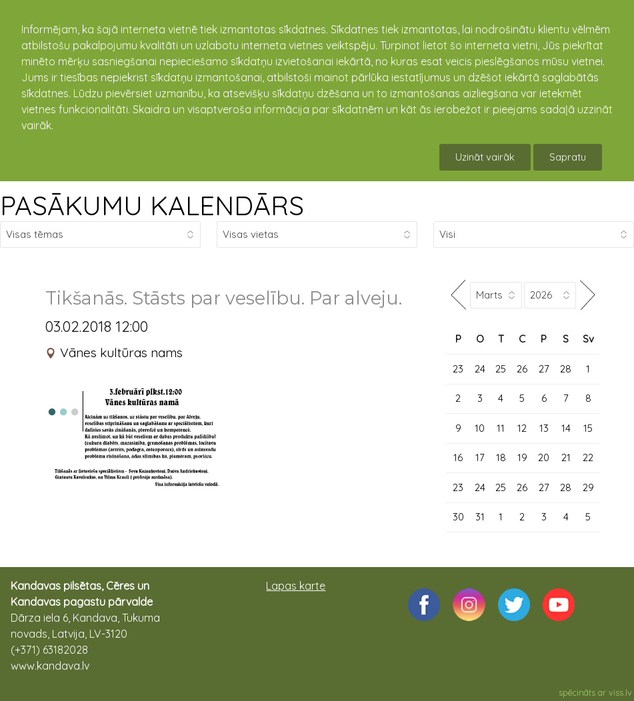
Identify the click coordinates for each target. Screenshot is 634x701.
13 (544, 428)
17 (480, 457)
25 (500, 368)
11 (501, 428)
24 (480, 368)
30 (458, 516)
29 (588, 487)
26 (522, 368)
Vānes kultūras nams (121, 352)
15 (588, 428)
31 (480, 516)
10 (480, 428)
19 (522, 457)
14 (566, 428)
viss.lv (620, 692)
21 (566, 457)
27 (544, 368)
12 (522, 428)
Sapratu (567, 157)
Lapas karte (295, 585)
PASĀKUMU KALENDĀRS (152, 205)
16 (458, 457)
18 (501, 457)
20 (543, 457)
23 (458, 368)
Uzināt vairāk (485, 157)
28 (565, 368)
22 (588, 457)
